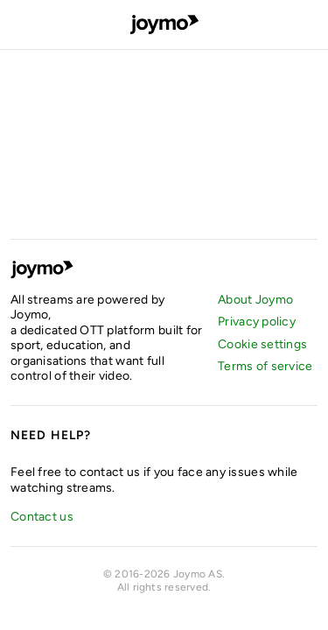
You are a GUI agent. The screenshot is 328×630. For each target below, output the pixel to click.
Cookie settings (262, 344)
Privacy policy (257, 321)
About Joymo (255, 299)
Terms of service (265, 366)
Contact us (41, 516)
